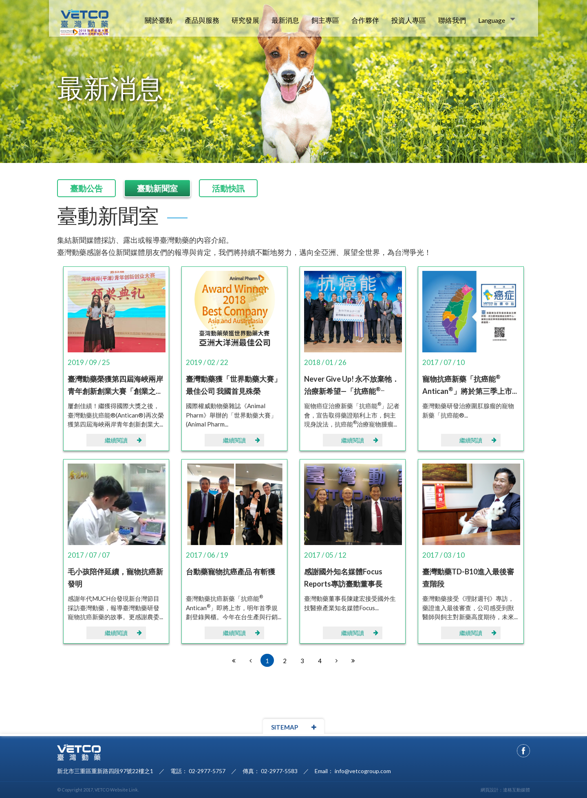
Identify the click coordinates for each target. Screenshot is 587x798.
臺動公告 (86, 188)
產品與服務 (202, 20)
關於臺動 (158, 20)
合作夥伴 (365, 20)
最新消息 (285, 20)
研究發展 (245, 20)
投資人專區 (408, 20)
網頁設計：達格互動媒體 (505, 789)
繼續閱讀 (123, 440)
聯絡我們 (452, 20)
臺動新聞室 (157, 188)
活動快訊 (228, 188)
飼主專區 (325, 20)
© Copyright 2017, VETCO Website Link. (98, 789)
